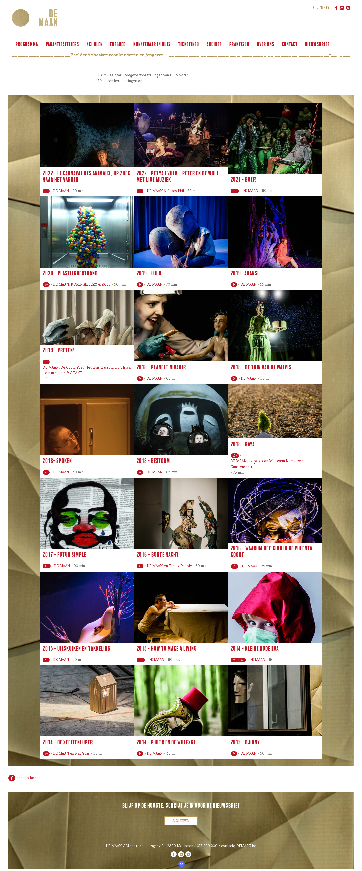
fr (320, 7)
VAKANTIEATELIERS (63, 44)
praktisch (240, 44)
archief (214, 44)
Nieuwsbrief (318, 44)
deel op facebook (26, 777)
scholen (95, 44)
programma (27, 44)
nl (313, 7)
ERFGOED (119, 44)
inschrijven (181, 821)
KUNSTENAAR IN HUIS (152, 44)
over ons (266, 44)
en (327, 7)
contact (290, 44)
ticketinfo (189, 44)
